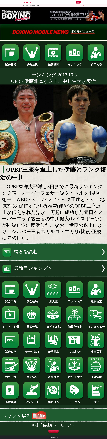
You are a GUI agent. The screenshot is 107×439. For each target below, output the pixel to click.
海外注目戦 (75, 376)
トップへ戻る (24, 416)
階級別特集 (75, 325)
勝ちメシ (53, 401)
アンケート (32, 401)
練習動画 (53, 63)
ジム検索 (75, 350)
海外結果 (32, 376)
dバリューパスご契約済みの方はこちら (31, 5)
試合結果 (32, 63)
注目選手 (96, 350)
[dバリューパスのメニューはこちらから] (82, 2)
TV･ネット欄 (10, 325)
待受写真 (53, 350)
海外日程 (10, 376)
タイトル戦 (53, 325)
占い (96, 401)
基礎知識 (10, 401)
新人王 (53, 300)
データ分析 (32, 350)
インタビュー (96, 325)
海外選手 (53, 376)
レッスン (75, 401)
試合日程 (10, 63)
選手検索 (96, 63)
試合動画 (10, 350)
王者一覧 (32, 325)
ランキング (75, 63)
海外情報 (96, 376)
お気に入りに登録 (53, 431)
